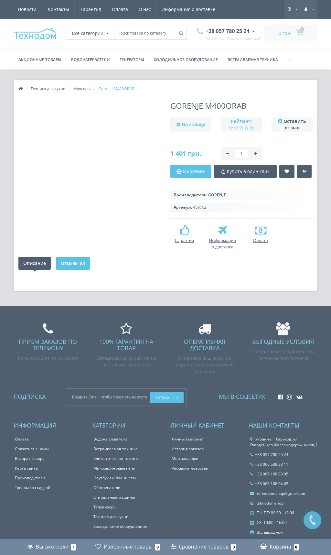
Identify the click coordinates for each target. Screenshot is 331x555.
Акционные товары (39, 59)
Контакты (208, 9)
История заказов (188, 449)
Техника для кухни (111, 516)
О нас (84, 9)
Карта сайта (26, 468)
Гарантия (28, 9)
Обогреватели (107, 487)
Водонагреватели (90, 59)
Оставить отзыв (294, 124)
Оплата (58, 9)
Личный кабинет (188, 439)
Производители (30, 478)
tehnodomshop (266, 503)
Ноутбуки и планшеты (114, 478)
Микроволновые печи (114, 468)
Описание (34, 263)
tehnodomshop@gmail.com (278, 493)
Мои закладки (185, 458)
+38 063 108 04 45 (269, 483)
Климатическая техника (116, 458)
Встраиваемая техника (253, 59)
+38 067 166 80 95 (269, 474)
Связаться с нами (32, 449)
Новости (176, 9)
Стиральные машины (114, 497)
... (289, 59)
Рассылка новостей (190, 468)
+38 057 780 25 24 (269, 454)
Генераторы (132, 59)
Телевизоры (104, 507)
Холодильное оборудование (186, 59)
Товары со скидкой (32, 487)
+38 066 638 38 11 (269, 464)
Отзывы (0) (73, 263)
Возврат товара (30, 458)
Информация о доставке (128, 9)
